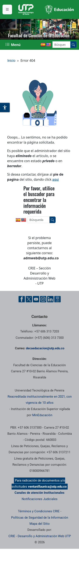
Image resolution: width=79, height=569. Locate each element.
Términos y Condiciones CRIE (39, 511)
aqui (55, 180)
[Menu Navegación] (13, 45)
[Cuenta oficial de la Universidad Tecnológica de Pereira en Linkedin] (50, 299)
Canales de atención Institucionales (39, 493)
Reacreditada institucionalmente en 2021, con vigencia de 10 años (40, 400)
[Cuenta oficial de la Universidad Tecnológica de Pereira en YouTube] (36, 299)
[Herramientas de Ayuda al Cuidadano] (57, 299)
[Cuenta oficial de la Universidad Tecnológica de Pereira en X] (29, 299)
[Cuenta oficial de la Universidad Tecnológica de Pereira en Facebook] (22, 299)
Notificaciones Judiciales (40, 499)
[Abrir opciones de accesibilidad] (5, 107)
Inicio (11, 61)
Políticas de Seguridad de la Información (39, 517)
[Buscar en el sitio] (73, 44)
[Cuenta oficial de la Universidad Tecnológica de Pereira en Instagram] (43, 299)
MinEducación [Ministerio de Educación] (42, 415)
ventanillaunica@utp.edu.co (47, 486)
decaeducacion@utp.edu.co (45, 348)
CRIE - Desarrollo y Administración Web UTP (39, 536)
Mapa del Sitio (39, 524)
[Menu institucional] (7, 9)
